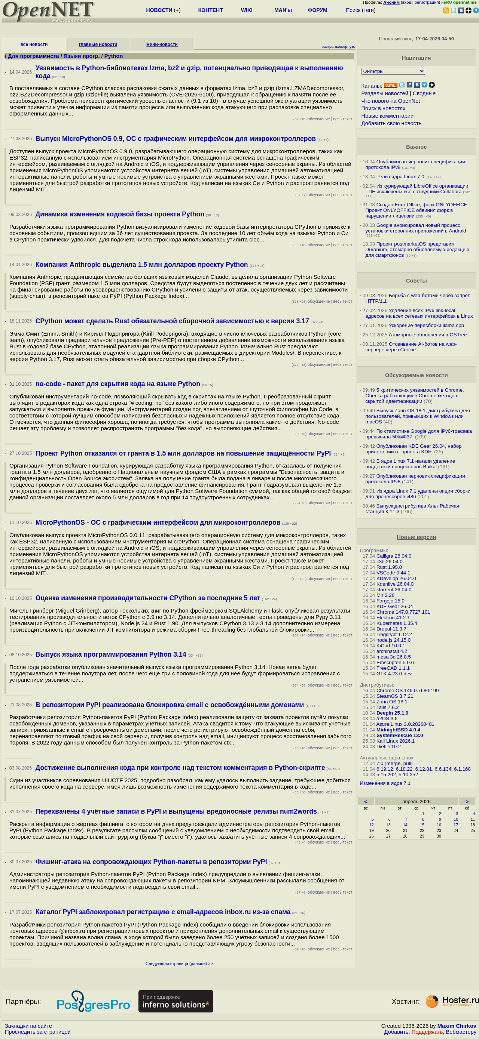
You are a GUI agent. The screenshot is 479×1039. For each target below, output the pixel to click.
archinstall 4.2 (391, 651)
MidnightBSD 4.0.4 (398, 730)
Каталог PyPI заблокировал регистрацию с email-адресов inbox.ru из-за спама (163, 912)
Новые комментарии (387, 116)
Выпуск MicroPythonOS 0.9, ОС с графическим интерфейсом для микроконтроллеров (176, 138)
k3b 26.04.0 (389, 561)
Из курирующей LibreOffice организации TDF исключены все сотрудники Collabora (417, 188)
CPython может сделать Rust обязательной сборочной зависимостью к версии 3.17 (172, 321)
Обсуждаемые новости (416, 375)
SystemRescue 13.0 (399, 735)
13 (388, 825)
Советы (416, 281)
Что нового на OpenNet (390, 101)
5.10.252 (408, 774)
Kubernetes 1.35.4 (396, 623)
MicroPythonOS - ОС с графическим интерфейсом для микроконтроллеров (158, 522)
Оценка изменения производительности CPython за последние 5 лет (148, 598)
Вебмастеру (461, 1032)
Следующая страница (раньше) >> (179, 963)
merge (394, 763)
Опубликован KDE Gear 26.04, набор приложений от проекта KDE (414, 448)
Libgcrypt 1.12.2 (394, 634)
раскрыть (329, 47)
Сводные (424, 93)
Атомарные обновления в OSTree (428, 334)
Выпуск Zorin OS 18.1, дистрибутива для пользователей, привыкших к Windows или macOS (418, 416)
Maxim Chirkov (456, 1026)
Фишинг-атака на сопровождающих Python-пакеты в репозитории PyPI (151, 862)
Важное (416, 147)
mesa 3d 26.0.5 (393, 657)
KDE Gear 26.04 (394, 606)
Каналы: (371, 86)
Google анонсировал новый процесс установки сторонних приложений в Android (416, 228)
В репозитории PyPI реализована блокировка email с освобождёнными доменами (170, 705)
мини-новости (162, 44)
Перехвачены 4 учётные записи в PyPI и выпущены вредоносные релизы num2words (176, 811)
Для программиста (34, 56)
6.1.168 (462, 769)
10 (456, 819)
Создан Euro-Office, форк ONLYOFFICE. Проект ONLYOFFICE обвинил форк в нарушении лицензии (417, 210)
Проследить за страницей (38, 1032)
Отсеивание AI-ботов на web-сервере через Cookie (411, 346)
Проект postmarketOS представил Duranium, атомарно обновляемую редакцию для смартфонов (417, 249)
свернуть (347, 47)
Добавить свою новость (391, 123)
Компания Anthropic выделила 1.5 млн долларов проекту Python (142, 264)
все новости (34, 44)
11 (472, 819)
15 (422, 825)
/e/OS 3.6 (386, 718)
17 (456, 825)
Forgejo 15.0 (390, 601)
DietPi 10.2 (388, 746)
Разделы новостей (384, 93)
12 (371, 825)
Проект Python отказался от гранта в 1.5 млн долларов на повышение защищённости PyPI (183, 453)
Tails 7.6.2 (387, 707)
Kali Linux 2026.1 (395, 741)
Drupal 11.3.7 (391, 629)
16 (439, 825)
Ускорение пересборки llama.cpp (426, 325)
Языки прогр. (82, 56)
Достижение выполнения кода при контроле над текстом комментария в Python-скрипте (180, 767)
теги (369, 10)
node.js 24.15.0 (393, 640)
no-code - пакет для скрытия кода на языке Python (119, 384)
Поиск (353, 10)
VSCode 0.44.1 (393, 573)
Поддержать (427, 1032)
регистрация (427, 2)
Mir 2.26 (385, 595)
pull (407, 763)
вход (406, 2)
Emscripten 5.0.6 (395, 662)
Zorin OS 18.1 (392, 702)
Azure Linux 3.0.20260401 (405, 724)
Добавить (396, 1032)
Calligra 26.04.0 (393, 556)
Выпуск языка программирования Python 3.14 (111, 654)
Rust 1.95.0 (389, 567)
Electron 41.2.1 (393, 617)
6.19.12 (384, 769)
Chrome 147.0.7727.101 (403, 612)
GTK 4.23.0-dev (394, 673)
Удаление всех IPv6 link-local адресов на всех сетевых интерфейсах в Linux (419, 313)
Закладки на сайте (28, 1026)
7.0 (380, 763)
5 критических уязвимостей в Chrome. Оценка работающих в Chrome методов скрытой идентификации (415, 395)
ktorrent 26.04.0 (393, 589)
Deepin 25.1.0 (392, 713)
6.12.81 (423, 769)
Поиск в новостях (383, 108)
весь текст (343, 119)
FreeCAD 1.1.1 (393, 668)
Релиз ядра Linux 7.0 (400, 176)
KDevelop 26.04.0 (396, 578)
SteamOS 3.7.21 (395, 696)
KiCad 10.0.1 (390, 645)
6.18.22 (404, 769)
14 (405, 825)
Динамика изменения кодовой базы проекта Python (120, 214)
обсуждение (311, 119)
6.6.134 (443, 769)
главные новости (98, 44)
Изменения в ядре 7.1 (385, 783)
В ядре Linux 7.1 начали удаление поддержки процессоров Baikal (410, 463)
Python (113, 56)
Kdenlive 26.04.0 (395, 584)
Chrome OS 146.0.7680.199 (407, 690)
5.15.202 (386, 774)
